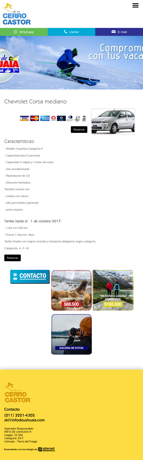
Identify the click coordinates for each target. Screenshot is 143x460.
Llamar (74, 32)
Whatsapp (26, 32)
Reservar (79, 129)
